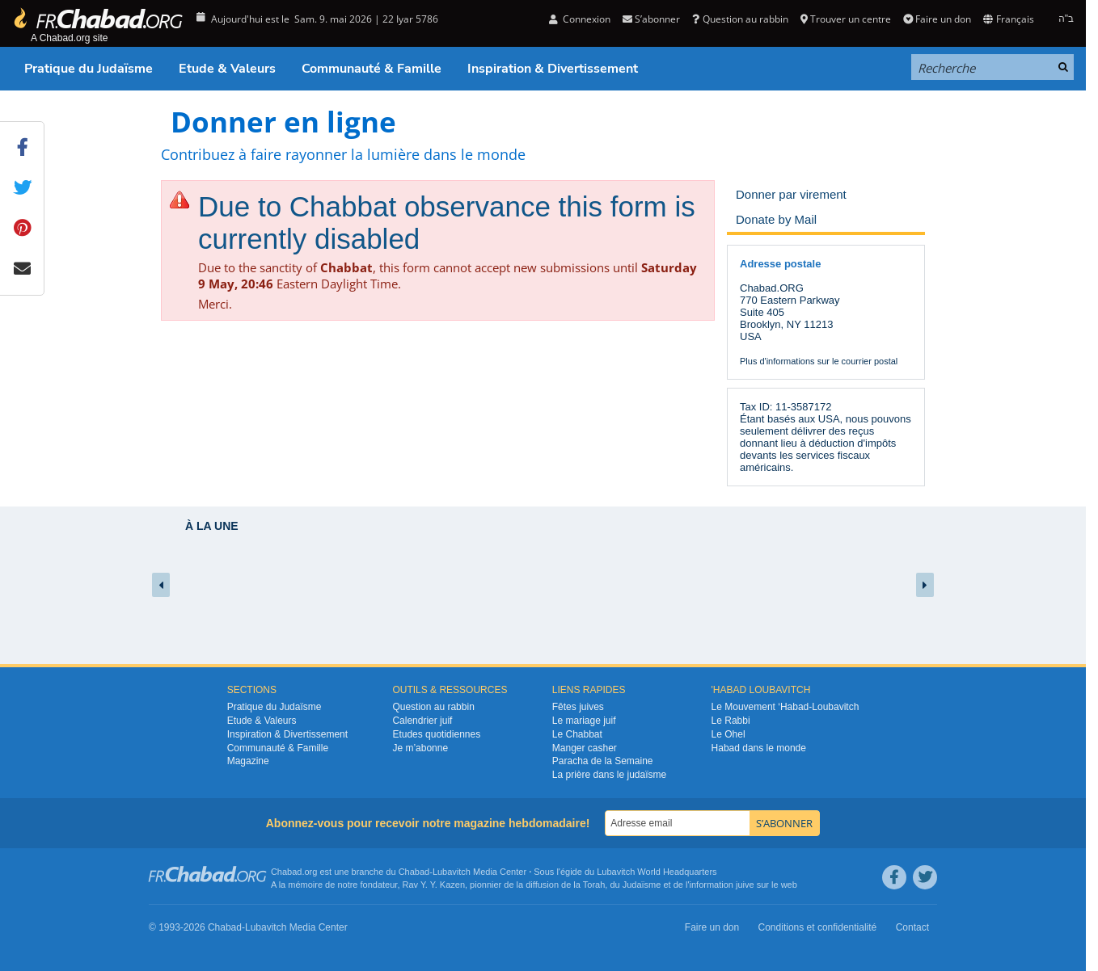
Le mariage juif (584, 720)
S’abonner (651, 19)
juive (745, 884)
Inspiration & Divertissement (552, 69)
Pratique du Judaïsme (88, 69)
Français (1008, 19)
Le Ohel (728, 734)
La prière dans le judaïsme (609, 774)
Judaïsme (642, 884)
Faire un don (937, 19)
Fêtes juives (578, 706)
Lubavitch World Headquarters (656, 871)
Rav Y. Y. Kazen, (435, 884)
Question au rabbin (740, 19)
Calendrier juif (422, 720)
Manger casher (584, 748)
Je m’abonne (420, 748)
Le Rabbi (731, 720)
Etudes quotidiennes (436, 734)
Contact (912, 927)
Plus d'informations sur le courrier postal (818, 361)
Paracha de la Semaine (602, 761)
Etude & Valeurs (227, 69)
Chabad (414, 871)
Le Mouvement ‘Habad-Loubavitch (785, 706)
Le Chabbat (577, 734)
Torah (594, 884)
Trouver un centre (845, 19)
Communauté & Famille (371, 69)
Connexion (579, 19)
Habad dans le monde (759, 748)
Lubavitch (452, 871)
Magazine (248, 761)
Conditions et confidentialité (817, 927)
